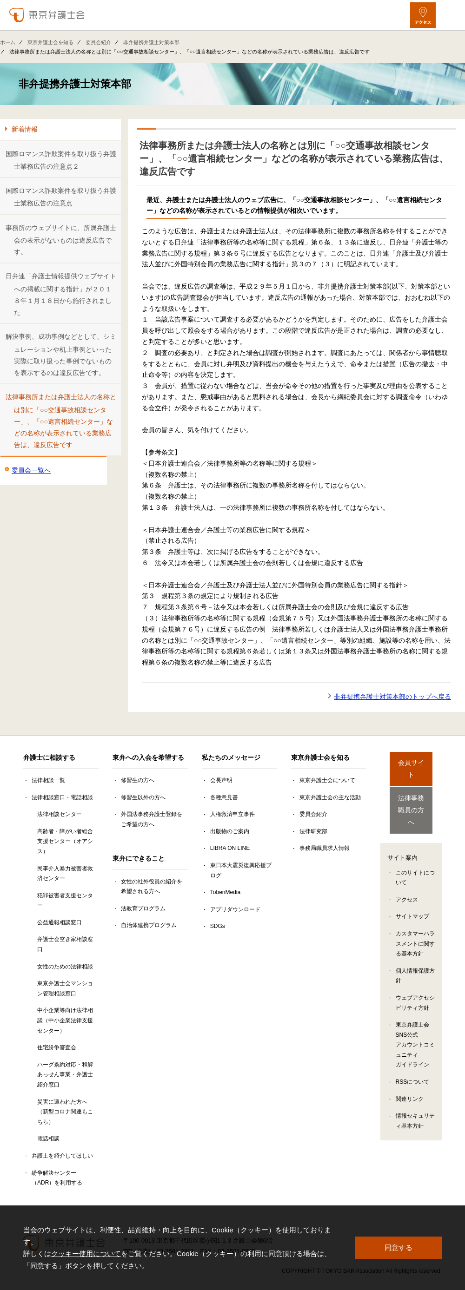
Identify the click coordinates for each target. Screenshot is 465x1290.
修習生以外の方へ (143, 797)
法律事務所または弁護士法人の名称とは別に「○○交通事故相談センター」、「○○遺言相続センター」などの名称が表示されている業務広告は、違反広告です (61, 420)
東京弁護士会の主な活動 (330, 797)
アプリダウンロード (235, 909)
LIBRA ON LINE (230, 848)
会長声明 (221, 780)
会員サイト (411, 763)
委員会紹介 (98, 42)
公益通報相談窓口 (59, 922)
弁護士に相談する (49, 757)
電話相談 (48, 1138)
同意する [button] (398, 1247)
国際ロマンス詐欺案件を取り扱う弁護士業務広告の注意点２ (61, 160)
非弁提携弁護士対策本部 (151, 42)
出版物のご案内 (229, 831)
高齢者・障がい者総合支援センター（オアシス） (65, 841)
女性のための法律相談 (65, 966)
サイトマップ (412, 898)
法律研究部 (313, 831)
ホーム (7, 42)
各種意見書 (224, 797)
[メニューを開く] (450, 15)
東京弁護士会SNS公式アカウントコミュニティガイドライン (415, 1026)
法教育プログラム (143, 908)
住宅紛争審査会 (56, 1047)
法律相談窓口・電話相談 (62, 797)
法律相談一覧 (48, 780)
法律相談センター (59, 814)
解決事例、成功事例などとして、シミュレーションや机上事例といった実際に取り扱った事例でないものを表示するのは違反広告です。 (61, 354)
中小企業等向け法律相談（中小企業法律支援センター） (65, 1020)
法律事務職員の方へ (411, 796)
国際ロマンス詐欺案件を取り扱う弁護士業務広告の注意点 (61, 197)
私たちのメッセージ (231, 757)
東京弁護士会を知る (50, 42)
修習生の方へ (137, 780)
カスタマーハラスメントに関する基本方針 (415, 925)
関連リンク (410, 1080)
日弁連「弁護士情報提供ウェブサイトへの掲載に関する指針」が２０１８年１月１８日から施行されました (61, 294)
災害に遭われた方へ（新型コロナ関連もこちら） (65, 1112)
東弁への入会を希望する (148, 757)
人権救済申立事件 (232, 814)
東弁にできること (139, 858)
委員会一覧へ (31, 470)
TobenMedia (225, 892)
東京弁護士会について (327, 780)
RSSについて (413, 1063)
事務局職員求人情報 (324, 848)
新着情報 (25, 129)
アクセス (407, 881)
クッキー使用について (86, 1253)
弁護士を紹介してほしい (62, 1155)
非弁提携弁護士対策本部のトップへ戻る (392, 696)
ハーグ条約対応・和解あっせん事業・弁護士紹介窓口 (65, 1074)
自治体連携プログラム (149, 925)
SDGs (217, 926)
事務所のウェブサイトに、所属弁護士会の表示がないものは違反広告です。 (61, 240)
